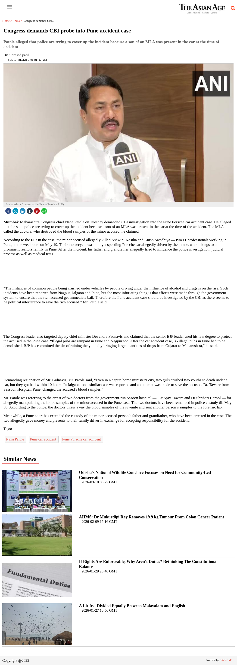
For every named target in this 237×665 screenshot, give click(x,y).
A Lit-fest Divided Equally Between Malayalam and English (132, 606)
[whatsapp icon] (44, 210)
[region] (118, 270)
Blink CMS (226, 660)
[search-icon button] (232, 8)
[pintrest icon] (37, 210)
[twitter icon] (16, 210)
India (19, 20)
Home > (8, 20)
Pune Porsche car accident (82, 439)
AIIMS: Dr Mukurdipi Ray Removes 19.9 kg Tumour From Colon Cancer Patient (151, 517)
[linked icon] (23, 210)
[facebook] (8, 210)
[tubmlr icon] (30, 210)
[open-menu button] (9, 7)
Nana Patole (15, 439)
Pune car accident (43, 439)
